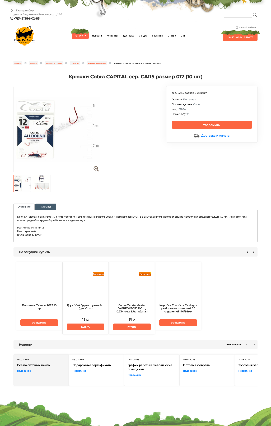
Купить (85, 326)
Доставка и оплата (215, 135)
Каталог (79, 35)
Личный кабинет (248, 27)
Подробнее (24, 370)
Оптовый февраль (196, 365)
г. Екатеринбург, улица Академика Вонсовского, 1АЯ (37, 12)
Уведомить (211, 125)
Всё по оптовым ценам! (34, 365)
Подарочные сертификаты (91, 365)
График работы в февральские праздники (150, 367)
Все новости (233, 344)
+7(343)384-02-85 (26, 18)
